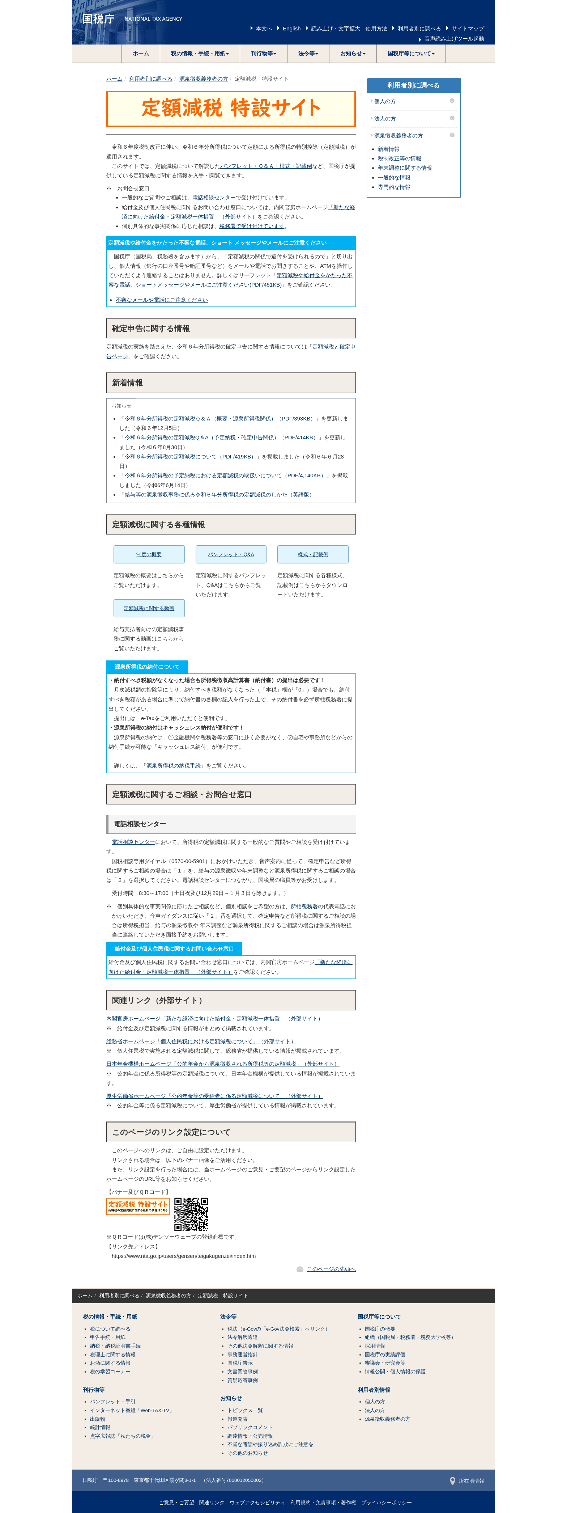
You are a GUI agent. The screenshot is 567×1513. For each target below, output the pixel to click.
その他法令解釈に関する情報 (260, 1346)
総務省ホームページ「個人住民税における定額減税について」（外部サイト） (201, 1041)
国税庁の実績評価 (385, 1354)
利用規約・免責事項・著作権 (323, 1502)
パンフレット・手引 (113, 1401)
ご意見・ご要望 (176, 1502)
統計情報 (100, 1427)
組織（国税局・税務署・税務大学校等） (410, 1337)
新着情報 (389, 149)
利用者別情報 (374, 1390)
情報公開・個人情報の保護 (395, 1371)
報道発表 (237, 1419)
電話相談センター (214, 197)
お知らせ (121, 406)
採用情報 (375, 1346)
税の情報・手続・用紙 (110, 1317)
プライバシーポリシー (386, 1502)
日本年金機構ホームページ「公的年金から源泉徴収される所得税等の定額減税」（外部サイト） (223, 1064)
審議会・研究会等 (385, 1363)
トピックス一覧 (245, 1410)
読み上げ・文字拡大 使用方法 (349, 28)
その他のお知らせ (247, 1453)
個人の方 (385, 101)
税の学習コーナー (110, 1371)
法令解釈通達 (242, 1337)
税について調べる (110, 1329)
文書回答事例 (242, 1371)
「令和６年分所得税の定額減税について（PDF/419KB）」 (190, 456)
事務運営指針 (242, 1354)
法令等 (228, 1317)
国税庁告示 (240, 1363)
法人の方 (385, 119)
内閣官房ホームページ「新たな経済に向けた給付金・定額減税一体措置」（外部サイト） (214, 1018)
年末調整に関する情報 (405, 168)
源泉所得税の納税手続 (173, 765)
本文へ (264, 28)
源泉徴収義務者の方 (203, 79)
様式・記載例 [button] (313, 554)
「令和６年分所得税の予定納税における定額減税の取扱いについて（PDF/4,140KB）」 (225, 475)
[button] (200, 54)
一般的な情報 (394, 177)
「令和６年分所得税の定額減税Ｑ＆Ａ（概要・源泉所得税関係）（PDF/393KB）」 (220, 418)
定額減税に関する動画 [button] (149, 608)
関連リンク (212, 1502)
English (291, 28)
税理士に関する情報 (113, 1354)
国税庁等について (379, 1317)
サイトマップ (468, 28)
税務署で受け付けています (252, 226)
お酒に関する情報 (110, 1363)
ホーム (141, 53)
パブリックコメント (250, 1427)
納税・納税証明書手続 (115, 1346)
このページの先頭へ (331, 1269)
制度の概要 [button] (149, 554)
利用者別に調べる (419, 28)
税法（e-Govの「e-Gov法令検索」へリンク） (278, 1329)
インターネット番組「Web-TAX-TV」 (132, 1410)
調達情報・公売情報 (250, 1436)
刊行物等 (94, 1390)
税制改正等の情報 (399, 158)
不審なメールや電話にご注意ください (162, 300)
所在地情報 (467, 1481)
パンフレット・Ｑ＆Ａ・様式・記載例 (266, 166)
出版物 (97, 1419)
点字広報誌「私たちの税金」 (123, 1436)
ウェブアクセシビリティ (257, 1502)
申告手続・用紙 (107, 1337)
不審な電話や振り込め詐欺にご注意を (270, 1444)
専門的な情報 (394, 187)
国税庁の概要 (380, 1329)
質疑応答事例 (242, 1380)
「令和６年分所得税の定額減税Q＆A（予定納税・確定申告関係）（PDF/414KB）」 (221, 437)
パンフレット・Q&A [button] (231, 554)
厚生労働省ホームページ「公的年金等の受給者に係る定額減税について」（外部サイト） (214, 1096)
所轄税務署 (304, 906)
